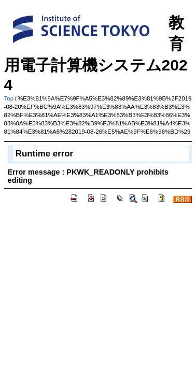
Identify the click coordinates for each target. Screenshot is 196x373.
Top (9, 98)
